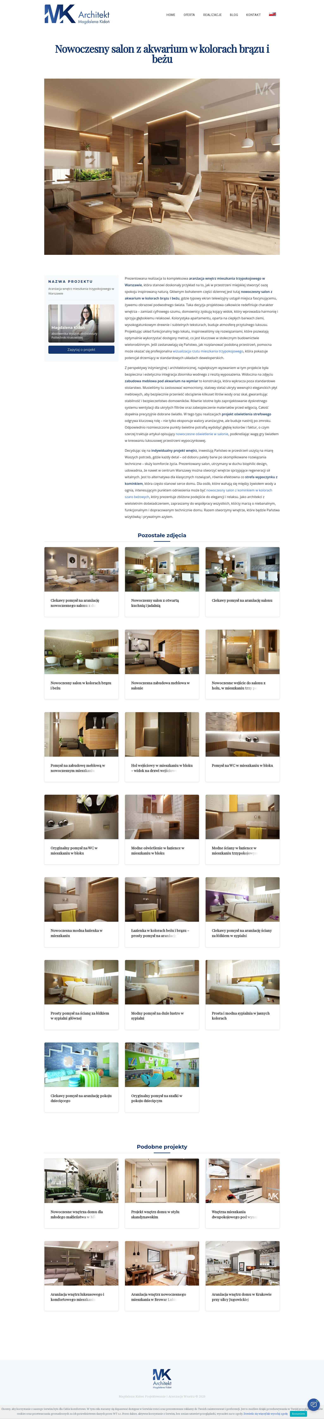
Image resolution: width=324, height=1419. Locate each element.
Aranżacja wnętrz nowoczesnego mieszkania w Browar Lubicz (158, 1297)
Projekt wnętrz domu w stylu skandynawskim (155, 1214)
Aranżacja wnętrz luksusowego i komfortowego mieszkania (77, 1297)
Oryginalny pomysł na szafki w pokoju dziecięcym (156, 1098)
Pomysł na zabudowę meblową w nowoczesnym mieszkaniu (78, 768)
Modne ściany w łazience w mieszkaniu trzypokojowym (235, 850)
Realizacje (212, 15)
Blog (234, 15)
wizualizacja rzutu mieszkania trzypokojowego (208, 351)
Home (171, 15)
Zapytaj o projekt (81, 350)
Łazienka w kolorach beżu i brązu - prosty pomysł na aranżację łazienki (161, 933)
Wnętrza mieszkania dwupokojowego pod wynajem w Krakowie (239, 1216)
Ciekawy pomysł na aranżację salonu (242, 600)
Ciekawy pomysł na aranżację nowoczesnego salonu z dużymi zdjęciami (77, 605)
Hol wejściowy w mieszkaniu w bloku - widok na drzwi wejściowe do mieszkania (162, 770)
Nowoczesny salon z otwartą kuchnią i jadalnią (155, 603)
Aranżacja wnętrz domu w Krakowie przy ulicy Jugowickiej (242, 1297)
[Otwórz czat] (313, 1405)
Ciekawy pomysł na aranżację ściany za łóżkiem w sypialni (242, 933)
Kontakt (253, 15)
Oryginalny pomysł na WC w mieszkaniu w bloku (74, 850)
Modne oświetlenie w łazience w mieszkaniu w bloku (157, 850)
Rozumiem (298, 1413)
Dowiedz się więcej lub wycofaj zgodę (266, 1413)
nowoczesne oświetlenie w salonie (202, 434)
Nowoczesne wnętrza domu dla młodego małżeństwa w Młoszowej (79, 1214)
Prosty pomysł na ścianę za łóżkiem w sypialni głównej (80, 1016)
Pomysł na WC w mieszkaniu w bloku (242, 765)
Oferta (189, 15)
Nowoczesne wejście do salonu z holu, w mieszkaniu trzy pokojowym (242, 685)
